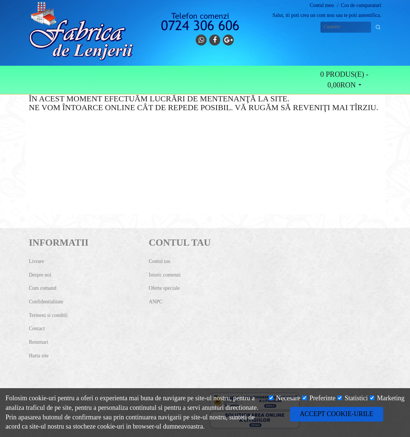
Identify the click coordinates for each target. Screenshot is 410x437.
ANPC (155, 301)
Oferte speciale (164, 288)
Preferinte (318, 398)
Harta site (39, 355)
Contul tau (159, 261)
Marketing (387, 398)
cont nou (326, 15)
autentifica (369, 15)
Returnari (38, 342)
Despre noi (40, 275)
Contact (37, 328)
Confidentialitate (46, 301)
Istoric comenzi (165, 275)
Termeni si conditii (48, 315)
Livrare (36, 261)
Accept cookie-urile (336, 414)
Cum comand (43, 288)
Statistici (352, 398)
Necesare (284, 398)
